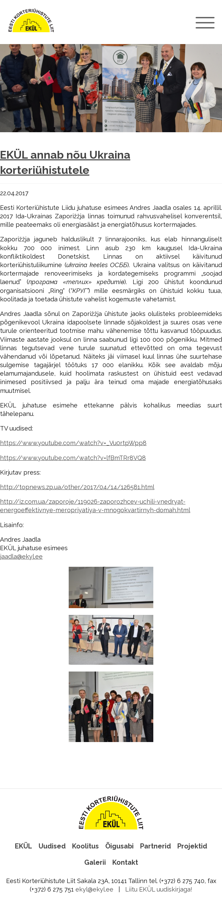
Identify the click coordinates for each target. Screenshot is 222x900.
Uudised (52, 846)
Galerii (95, 862)
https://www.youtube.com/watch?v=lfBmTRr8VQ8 (73, 457)
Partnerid (155, 846)
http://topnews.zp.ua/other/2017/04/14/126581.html (77, 487)
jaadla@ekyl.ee (21, 556)
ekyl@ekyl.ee (94, 889)
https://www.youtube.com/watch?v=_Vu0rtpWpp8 (73, 442)
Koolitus (85, 846)
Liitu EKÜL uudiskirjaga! (158, 889)
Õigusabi (119, 846)
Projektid (192, 846)
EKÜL (23, 846)
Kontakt (125, 862)
